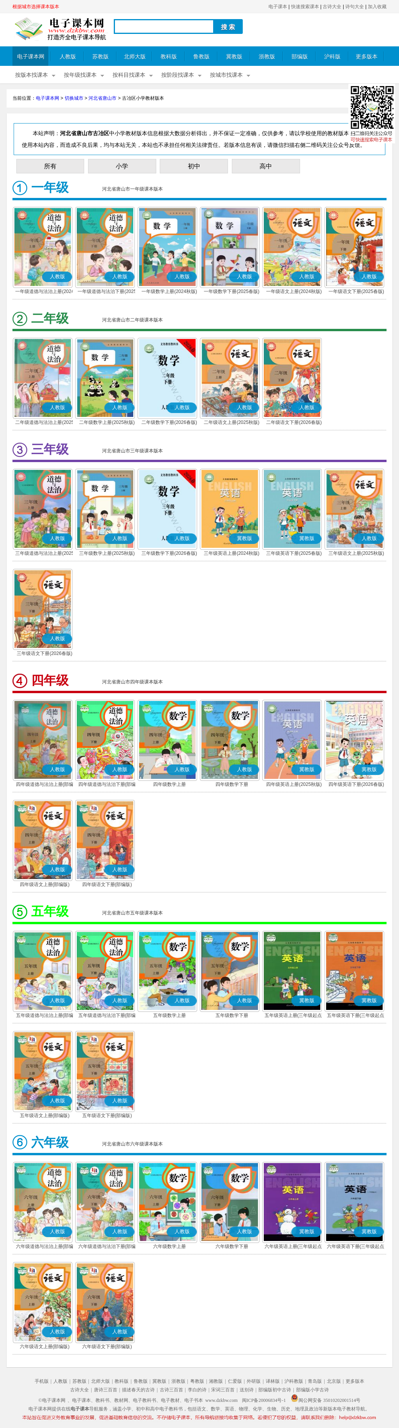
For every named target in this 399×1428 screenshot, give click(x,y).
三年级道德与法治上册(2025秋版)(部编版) (44, 554)
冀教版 (234, 57)
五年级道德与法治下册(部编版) (107, 1016)
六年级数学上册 (169, 1246)
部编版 (299, 57)
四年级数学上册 (169, 784)
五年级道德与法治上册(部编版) (45, 1016)
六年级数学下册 (231, 1246)
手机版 (42, 1381)
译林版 (273, 1381)
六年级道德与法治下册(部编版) (107, 1247)
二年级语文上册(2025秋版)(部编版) (232, 423)
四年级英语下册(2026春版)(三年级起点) (356, 785)
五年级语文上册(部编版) (45, 1115)
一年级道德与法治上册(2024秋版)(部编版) (44, 292)
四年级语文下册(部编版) (107, 884)
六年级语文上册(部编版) (45, 1346)
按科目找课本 (129, 75)
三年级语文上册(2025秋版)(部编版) (356, 554)
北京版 (334, 1381)
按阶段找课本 (177, 75)
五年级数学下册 (231, 1015)
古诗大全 (332, 6)
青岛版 (315, 1381)
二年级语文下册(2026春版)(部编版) (294, 423)
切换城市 (74, 98)
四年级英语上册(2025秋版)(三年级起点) (294, 785)
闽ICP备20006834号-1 (264, 1400)
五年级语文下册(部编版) (107, 1115)
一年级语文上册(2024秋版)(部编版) (294, 292)
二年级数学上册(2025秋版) (107, 422)
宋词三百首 (223, 1390)
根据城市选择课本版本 (35, 6)
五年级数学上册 (169, 1015)
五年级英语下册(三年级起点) (356, 1015)
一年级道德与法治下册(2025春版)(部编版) (107, 292)
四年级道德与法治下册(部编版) (107, 785)
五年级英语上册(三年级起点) (294, 1015)
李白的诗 (197, 1390)
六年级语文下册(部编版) (107, 1346)
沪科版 (332, 57)
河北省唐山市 (102, 98)
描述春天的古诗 (138, 1390)
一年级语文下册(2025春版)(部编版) (356, 292)
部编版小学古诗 (312, 1390)
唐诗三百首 (105, 1390)
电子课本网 (30, 57)
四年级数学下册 (231, 784)
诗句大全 (354, 6)
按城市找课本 (226, 75)
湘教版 (216, 1381)
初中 (194, 166)
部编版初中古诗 (274, 1390)
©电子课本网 (52, 1400)
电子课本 (277, 6)
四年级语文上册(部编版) (45, 884)
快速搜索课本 (305, 6)
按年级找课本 (80, 75)
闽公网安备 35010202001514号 (325, 1400)
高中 (266, 166)
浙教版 (267, 57)
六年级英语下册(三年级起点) (356, 1246)
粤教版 (197, 1381)
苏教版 (100, 57)
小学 (122, 166)
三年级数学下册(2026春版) (169, 553)
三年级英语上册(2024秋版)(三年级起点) (232, 554)
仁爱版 (235, 1381)
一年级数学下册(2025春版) (232, 291)
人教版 (68, 57)
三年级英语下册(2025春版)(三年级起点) (294, 554)
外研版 (254, 1381)
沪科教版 (293, 1381)
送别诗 (247, 1390)
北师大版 (135, 57)
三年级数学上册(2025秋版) (107, 553)
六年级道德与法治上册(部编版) (45, 1247)
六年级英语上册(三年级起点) (294, 1246)
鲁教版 (201, 57)
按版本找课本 (31, 75)
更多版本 (367, 57)
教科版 (169, 57)
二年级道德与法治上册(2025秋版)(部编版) (44, 423)
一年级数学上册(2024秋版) (169, 291)
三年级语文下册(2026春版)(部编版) (44, 654)
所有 (50, 166)
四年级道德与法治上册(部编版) (45, 785)
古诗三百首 (171, 1390)
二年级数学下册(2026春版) (169, 422)
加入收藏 (377, 6)
